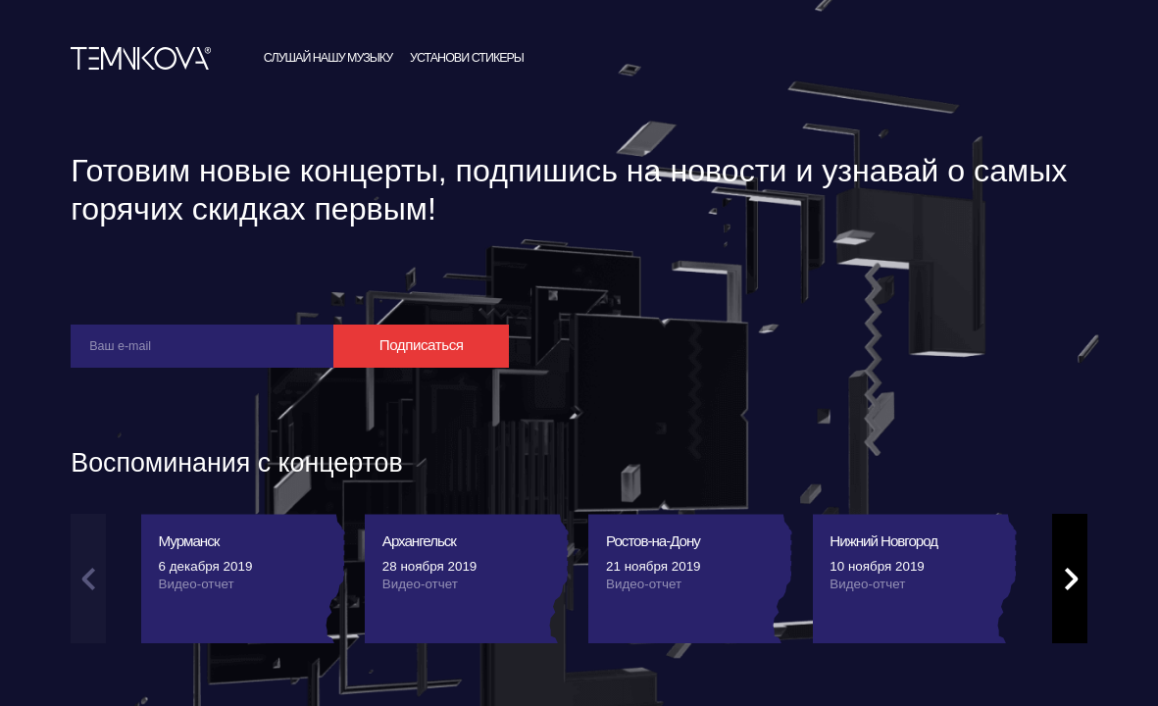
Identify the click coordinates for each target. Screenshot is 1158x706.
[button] (1069, 628)
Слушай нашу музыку (328, 108)
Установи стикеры (467, 108)
